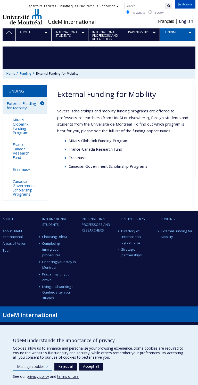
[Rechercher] (169, 6)
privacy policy (38, 376)
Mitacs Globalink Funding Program (98, 140)
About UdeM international (13, 234)
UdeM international (72, 22)
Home (10, 73)
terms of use (68, 376)
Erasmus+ (77, 157)
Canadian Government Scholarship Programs (108, 166)
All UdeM (156, 12)
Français (166, 21)
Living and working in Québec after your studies (58, 292)
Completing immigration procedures (51, 249)
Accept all (91, 366)
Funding (25, 73)
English (186, 21)
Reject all (65, 366)
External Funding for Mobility (21, 105)
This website (135, 12)
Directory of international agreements (131, 237)
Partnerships (133, 219)
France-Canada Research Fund (95, 149)
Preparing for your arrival (56, 277)
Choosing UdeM (54, 236)
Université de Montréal (22, 17)
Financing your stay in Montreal (59, 264)
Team (7, 250)
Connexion (109, 6)
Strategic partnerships (131, 252)
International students (54, 222)
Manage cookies (32, 366)
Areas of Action (14, 243)
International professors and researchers (96, 225)
